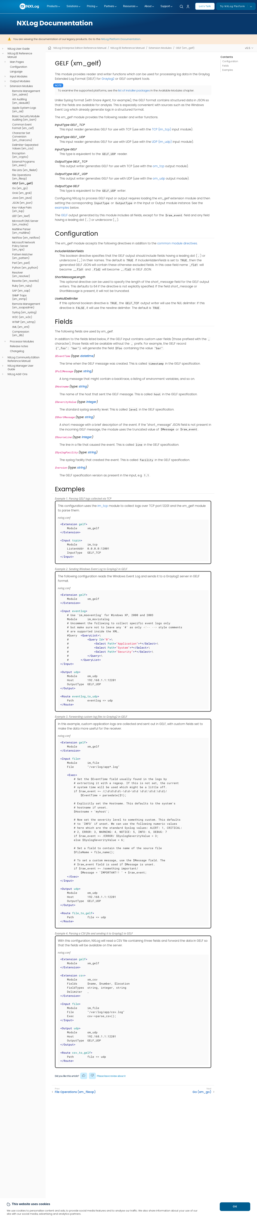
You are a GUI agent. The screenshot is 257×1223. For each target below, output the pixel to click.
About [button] (148, 6)
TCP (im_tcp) (161, 129)
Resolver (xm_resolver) (21, 274)
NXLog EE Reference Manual (20, 55)
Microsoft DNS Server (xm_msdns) (25, 222)
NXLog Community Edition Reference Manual (23, 359)
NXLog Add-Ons (17, 374)
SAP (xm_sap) (21, 290)
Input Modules (18, 76)
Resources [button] (129, 6)
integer (91, 402)
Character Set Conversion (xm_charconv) (22, 136)
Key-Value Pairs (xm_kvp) (22, 209)
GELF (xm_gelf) (22, 183)
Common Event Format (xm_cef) (23, 126)
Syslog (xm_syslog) (24, 312)
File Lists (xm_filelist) (24, 170)
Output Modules (20, 81)
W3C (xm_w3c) (22, 317)
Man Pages (17, 62)
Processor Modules (22, 341)
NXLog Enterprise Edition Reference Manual (79, 48)
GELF (64, 215)
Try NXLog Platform (234, 6)
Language (16, 71)
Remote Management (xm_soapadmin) (26, 305)
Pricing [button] (91, 6)
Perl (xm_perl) (21, 263)
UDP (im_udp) (162, 142)
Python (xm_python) (25, 267)
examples (62, 208)
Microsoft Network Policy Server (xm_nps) (23, 246)
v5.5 (247, 48)
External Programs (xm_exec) (23, 163)
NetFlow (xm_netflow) (26, 237)
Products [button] (52, 6)
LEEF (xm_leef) (21, 216)
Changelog (17, 351)
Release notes (19, 346)
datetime (86, 356)
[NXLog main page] (29, 6)
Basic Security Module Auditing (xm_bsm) (26, 118)
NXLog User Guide (19, 48)
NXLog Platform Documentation (120, 39)
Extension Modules (21, 86)
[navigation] (3, 48)
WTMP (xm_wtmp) (23, 322)
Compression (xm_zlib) (20, 333)
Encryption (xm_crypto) (20, 155)
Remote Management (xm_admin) (26, 92)
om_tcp (158, 166)
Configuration (18, 67)
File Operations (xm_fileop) (21, 176)
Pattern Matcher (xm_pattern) (22, 256)
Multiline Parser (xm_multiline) (21, 231)
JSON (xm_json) (22, 203)
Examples (227, 70)
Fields (225, 65)
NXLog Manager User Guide (20, 367)
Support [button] (165, 6)
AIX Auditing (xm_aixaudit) (21, 101)
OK (235, 1206)
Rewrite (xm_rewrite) (25, 281)
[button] (189, 6)
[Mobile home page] (49, 48)
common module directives (177, 243)
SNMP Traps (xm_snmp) (19, 297)
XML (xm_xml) (20, 327)
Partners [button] (109, 6)
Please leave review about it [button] (111, 1076)
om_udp (159, 178)
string (87, 371)
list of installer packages (134, 90)
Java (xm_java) (22, 198)
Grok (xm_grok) (22, 193)
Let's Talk (205, 6)
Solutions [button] (72, 6)
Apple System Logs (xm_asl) (24, 109)
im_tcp (103, 506)
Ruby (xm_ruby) (22, 286)
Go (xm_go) (20, 188)
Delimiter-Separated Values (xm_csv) (25, 146)
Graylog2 (108, 79)
